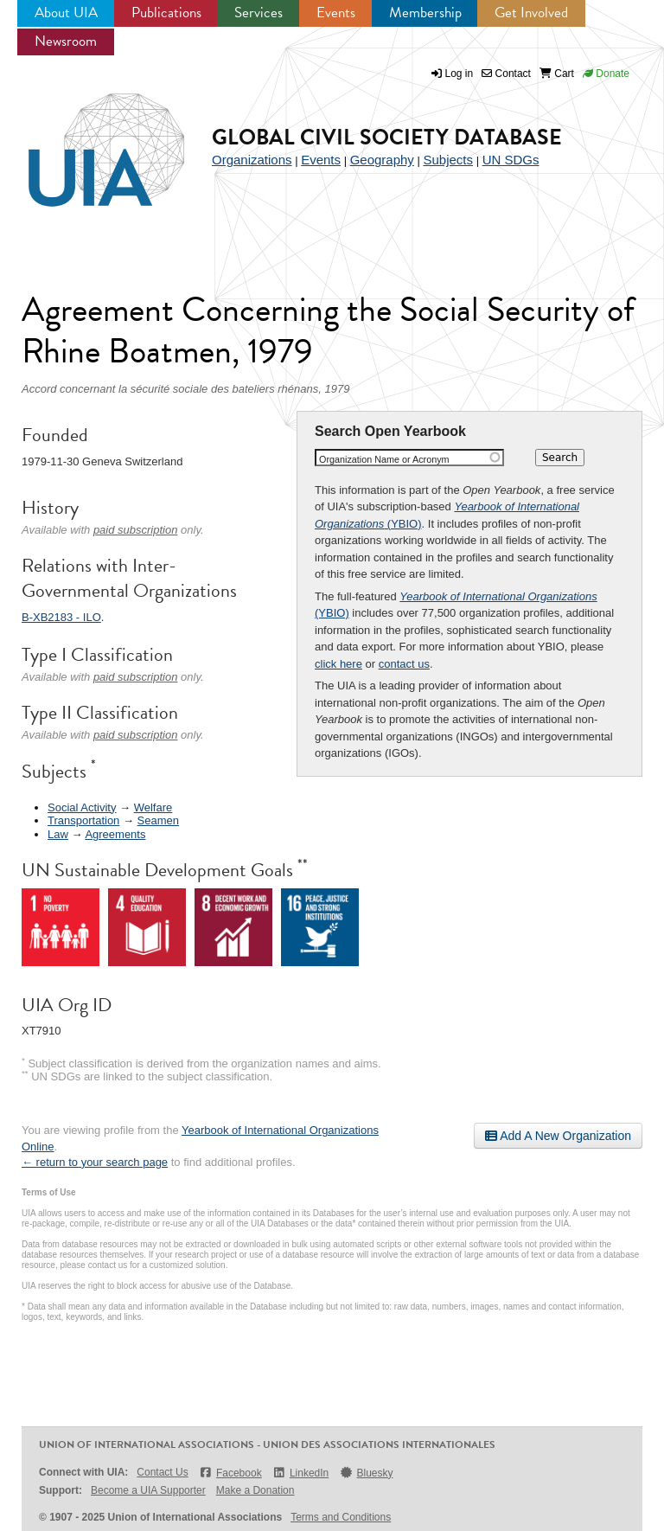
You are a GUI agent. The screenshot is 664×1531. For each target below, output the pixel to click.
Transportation (83, 820)
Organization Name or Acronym (384, 459)
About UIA (66, 12)
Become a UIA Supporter (148, 1490)
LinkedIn (300, 1472)
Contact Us (162, 1472)
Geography (382, 159)
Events (335, 12)
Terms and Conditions (340, 1517)
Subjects (448, 159)
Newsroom (66, 41)
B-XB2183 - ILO (61, 617)
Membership (425, 12)
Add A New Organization (558, 1136)
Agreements (115, 834)
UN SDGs (511, 159)
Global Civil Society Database (387, 137)
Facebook (230, 1472)
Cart (557, 73)
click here (338, 663)
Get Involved (531, 12)
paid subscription (135, 529)
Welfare (153, 807)
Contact (506, 73)
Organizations (252, 159)
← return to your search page (95, 1162)
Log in (459, 73)
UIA (86, 140)
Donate (606, 73)
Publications (166, 12)
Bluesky (366, 1472)
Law (58, 834)
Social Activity (82, 807)
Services (258, 12)
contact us (404, 663)
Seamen (158, 820)
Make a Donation (255, 1490)
